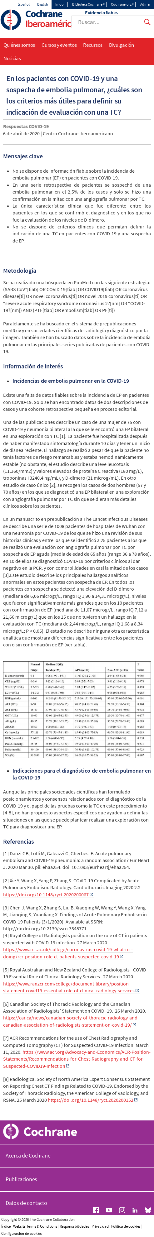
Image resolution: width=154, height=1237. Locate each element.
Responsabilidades (74, 1226)
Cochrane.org (121, 4)
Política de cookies (125, 1226)
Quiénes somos (19, 44)
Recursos (92, 44)
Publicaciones (21, 1179)
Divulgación (121, 44)
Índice (6, 1226)
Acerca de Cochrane (28, 1155)
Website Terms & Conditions (35, 1226)
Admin (145, 4)
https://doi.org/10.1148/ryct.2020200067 (46, 894)
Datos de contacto (26, 1202)
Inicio (59, 4)
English (42, 4)
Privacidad (100, 1226)
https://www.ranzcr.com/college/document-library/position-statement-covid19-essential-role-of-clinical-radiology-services (69, 987)
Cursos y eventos (59, 44)
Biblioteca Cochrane (87, 4)
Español (23, 4)
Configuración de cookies (21, 1233)
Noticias (12, 58)
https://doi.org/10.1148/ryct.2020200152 (90, 1100)
